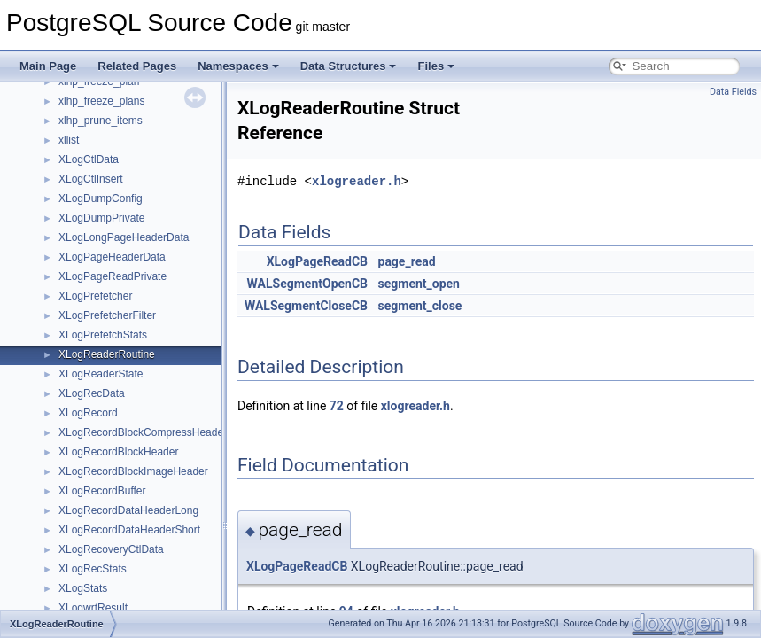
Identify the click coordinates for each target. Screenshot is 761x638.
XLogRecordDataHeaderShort (129, 530)
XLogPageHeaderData (112, 257)
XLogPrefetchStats (102, 335)
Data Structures (348, 66)
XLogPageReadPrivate (112, 276)
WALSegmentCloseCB (306, 306)
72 (337, 406)
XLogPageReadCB (317, 261)
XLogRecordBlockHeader (118, 452)
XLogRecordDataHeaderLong (128, 510)
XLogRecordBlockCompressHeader (142, 432)
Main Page (47, 66)
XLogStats (82, 588)
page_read (407, 261)
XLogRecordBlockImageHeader (133, 471)
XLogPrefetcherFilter (107, 315)
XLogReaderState (100, 374)
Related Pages (136, 66)
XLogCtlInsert (90, 179)
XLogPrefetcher (95, 296)
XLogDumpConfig (100, 198)
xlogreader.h (356, 181)
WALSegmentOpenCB (307, 283)
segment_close (420, 306)
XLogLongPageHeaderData (123, 237)
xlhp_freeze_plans (101, 101)
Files (435, 66)
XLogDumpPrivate (101, 218)
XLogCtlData (88, 159)
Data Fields (733, 91)
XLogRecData (91, 393)
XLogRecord (88, 413)
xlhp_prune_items (100, 120)
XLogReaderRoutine (106, 354)
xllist (68, 140)
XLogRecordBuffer (102, 491)
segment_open (419, 283)
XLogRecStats (92, 569)
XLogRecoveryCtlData (111, 549)
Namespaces (238, 66)
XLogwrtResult (93, 608)
